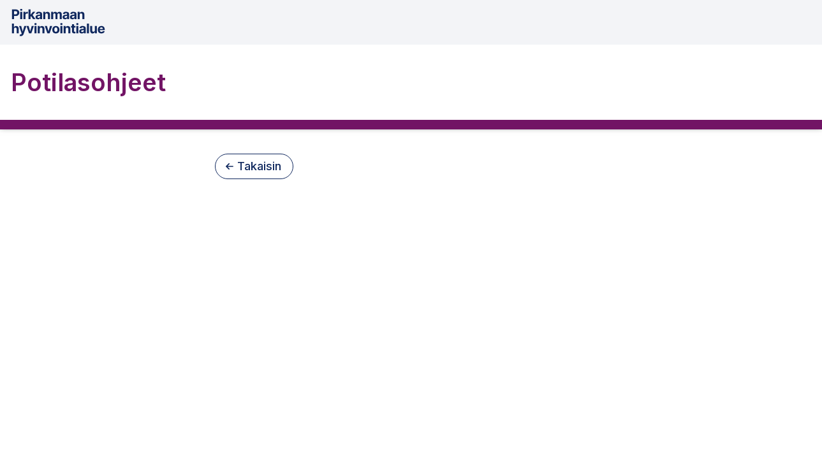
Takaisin (253, 166)
